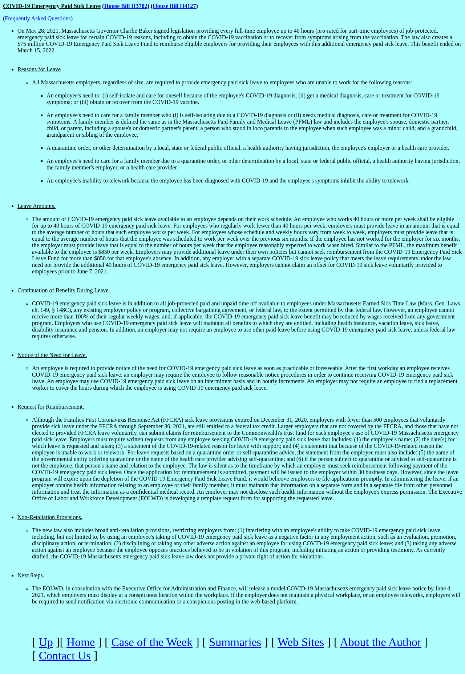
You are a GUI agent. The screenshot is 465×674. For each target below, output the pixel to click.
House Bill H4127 (174, 6)
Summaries (235, 642)
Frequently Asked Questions (37, 18)
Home (80, 642)
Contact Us (65, 655)
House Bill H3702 (125, 6)
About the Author (380, 642)
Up (46, 642)
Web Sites (301, 642)
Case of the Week (152, 642)
